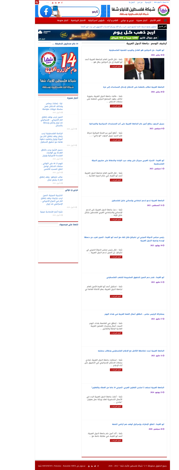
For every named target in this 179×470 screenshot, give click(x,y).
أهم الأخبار (142, 20)
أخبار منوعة (49, 20)
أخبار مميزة (128, 20)
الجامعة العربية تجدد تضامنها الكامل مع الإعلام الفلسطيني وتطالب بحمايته (118, 350)
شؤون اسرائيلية (83, 20)
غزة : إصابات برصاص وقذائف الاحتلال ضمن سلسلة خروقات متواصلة (39, 106)
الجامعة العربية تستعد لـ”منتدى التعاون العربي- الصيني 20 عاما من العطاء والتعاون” (114, 387)
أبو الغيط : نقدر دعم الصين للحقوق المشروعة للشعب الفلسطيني (122, 277)
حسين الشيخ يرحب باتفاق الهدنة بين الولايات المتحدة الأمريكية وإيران (39, 152)
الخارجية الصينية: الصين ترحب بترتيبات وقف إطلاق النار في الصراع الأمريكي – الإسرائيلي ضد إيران (39, 200)
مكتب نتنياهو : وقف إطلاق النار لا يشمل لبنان (38, 178)
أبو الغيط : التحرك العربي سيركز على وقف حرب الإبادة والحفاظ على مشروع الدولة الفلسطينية (115, 162)
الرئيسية (135, 2)
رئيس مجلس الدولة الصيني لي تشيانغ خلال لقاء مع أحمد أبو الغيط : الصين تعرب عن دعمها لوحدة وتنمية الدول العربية (111, 238)
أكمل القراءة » (103, 66)
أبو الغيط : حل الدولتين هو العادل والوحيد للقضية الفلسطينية (123, 50)
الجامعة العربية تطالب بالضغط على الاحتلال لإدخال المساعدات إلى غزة (120, 87)
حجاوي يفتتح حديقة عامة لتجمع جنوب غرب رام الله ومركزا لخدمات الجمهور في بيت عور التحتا (106, 27)
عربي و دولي (114, 20)
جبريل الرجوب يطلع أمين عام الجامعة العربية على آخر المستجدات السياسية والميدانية (113, 123)
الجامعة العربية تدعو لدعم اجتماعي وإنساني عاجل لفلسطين (125, 200)
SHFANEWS (34, 466)
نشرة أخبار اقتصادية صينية (38, 212)
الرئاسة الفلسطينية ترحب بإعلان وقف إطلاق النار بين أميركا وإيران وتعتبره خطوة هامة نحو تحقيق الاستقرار (38, 138)
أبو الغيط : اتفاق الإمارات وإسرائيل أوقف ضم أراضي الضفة (125, 424)
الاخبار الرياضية (65, 20)
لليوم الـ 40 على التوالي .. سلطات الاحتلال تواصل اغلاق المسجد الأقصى (39, 166)
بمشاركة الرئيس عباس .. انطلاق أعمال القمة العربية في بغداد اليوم (121, 314)
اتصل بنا (119, 2)
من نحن (127, 2)
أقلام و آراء (99, 20)
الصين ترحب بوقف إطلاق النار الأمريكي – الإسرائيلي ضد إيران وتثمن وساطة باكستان (39, 121)
